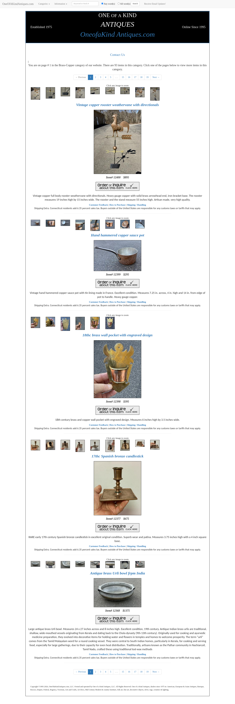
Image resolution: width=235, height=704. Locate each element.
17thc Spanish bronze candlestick (117, 456)
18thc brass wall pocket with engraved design (117, 335)
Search (135, 4)
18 (141, 77)
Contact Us (117, 55)
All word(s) (122, 4)
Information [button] (61, 4)
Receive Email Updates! (155, 4)
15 (123, 77)
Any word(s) (107, 4)
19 (147, 77)
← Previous (81, 77)
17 (135, 77)
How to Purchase (117, 205)
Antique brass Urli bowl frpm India (117, 573)
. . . (116, 77)
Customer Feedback (98, 205)
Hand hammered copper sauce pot (117, 235)
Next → (155, 77)
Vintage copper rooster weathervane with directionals (117, 105)
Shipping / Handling (136, 205)
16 (129, 77)
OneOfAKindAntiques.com (18, 3)
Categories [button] (44, 4)
